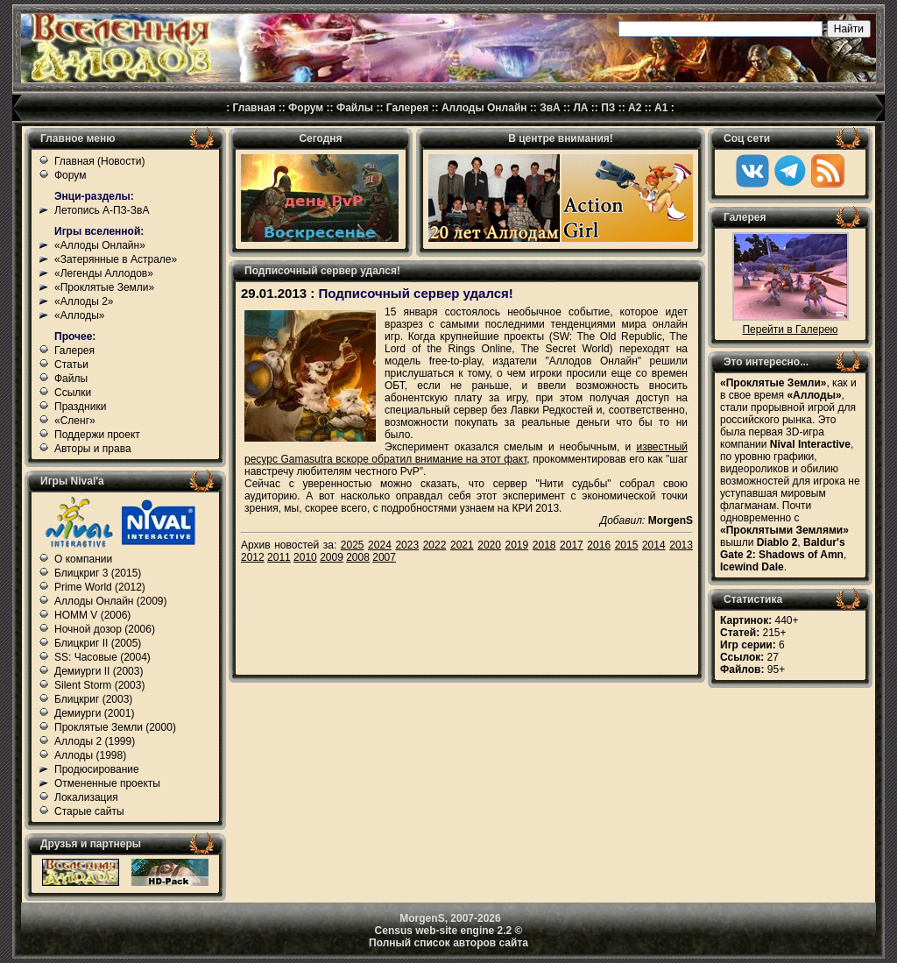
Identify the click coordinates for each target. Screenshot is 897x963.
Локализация (86, 797)
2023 (407, 545)
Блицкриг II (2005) (97, 643)
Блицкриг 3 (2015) (97, 573)
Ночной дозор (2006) (104, 629)
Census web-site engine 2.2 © (449, 930)
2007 (384, 557)
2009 (331, 557)
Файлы (354, 108)
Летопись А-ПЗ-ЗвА (101, 210)
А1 (660, 108)
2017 (571, 545)
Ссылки (72, 392)
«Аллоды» (79, 315)
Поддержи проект (97, 434)
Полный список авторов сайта (448, 943)
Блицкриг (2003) (93, 699)
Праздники (80, 406)
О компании (83, 559)
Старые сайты (89, 811)
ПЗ (608, 108)
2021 (462, 545)
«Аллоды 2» (84, 301)
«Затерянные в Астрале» (115, 259)
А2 (634, 108)
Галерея (407, 108)
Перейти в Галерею (789, 329)
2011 (279, 557)
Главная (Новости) (99, 161)
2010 (305, 557)
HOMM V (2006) (92, 615)
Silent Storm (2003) (99, 685)
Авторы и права (92, 449)
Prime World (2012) (99, 587)
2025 (352, 545)
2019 (517, 545)
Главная (254, 108)
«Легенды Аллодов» (103, 273)
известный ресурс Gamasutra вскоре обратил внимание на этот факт (466, 453)
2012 (253, 557)
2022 (435, 545)
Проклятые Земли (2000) (115, 727)
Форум (305, 108)
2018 (544, 545)
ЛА (580, 108)
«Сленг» (74, 420)
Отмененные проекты (107, 783)
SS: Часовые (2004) (102, 657)
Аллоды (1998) (90, 755)
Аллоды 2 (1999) (94, 741)
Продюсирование (96, 769)
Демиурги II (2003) (98, 671)
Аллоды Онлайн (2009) (110, 601)
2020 (489, 545)
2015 (627, 545)
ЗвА (550, 108)
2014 (654, 545)
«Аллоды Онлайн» (99, 245)
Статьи (71, 364)
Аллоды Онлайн (484, 108)
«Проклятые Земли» (104, 287)
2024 (380, 545)
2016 (599, 545)
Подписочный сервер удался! (415, 293)
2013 (681, 545)
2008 (358, 557)
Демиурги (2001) (94, 713)
